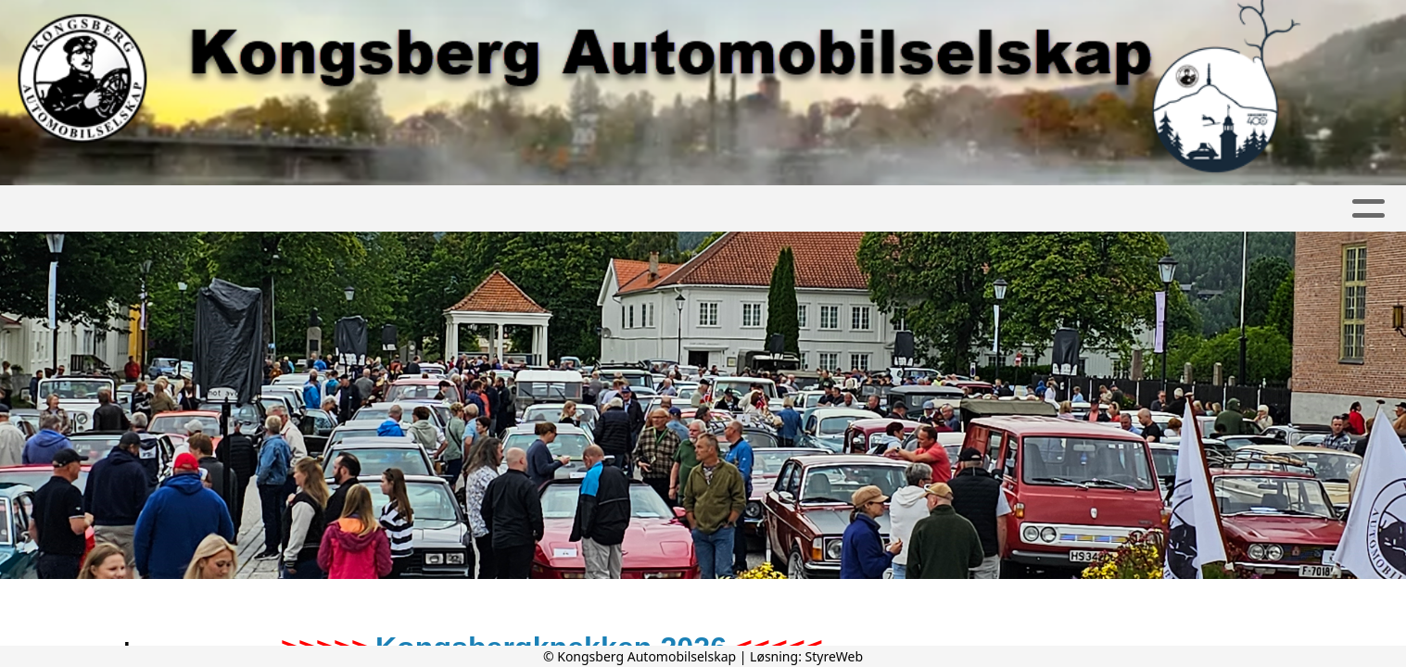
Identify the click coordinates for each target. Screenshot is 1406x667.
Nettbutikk (1207, 209)
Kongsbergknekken (939, 209)
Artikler (252, 209)
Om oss (554, 209)
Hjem (173, 209)
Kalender (440, 209)
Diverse (1095, 209)
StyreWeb (834, 656)
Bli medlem (665, 209)
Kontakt (780, 209)
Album (339, 209)
